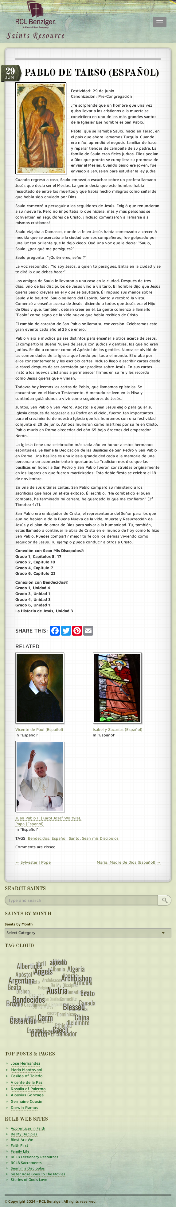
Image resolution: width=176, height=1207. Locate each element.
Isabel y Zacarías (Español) (118, 729)
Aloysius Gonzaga (27, 1094)
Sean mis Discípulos (100, 838)
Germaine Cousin (26, 1101)
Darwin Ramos (24, 1107)
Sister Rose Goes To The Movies (38, 1174)
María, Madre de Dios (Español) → (129, 862)
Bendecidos (38, 838)
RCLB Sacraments (26, 1162)
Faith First (19, 1145)
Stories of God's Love (29, 1179)
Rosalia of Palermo (28, 1088)
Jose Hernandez (25, 1063)
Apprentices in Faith (28, 1128)
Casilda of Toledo (27, 1075)
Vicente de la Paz (26, 1082)
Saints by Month (19, 924)
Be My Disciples (24, 1134)
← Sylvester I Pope (33, 862)
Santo (74, 838)
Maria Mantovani (26, 1069)
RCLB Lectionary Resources (34, 1156)
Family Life (20, 1151)
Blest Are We (22, 1139)
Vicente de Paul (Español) (39, 729)
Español (59, 838)
